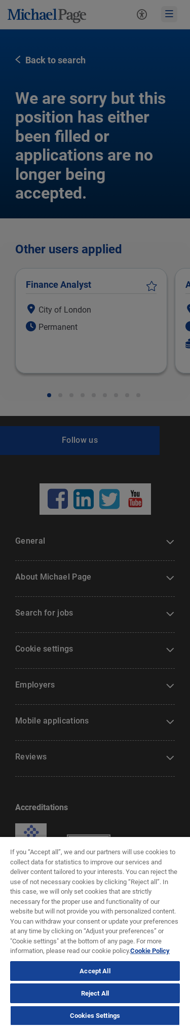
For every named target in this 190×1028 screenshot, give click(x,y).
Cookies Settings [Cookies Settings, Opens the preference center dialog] (95, 1015)
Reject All (95, 993)
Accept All (95, 971)
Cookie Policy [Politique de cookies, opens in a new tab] (150, 951)
